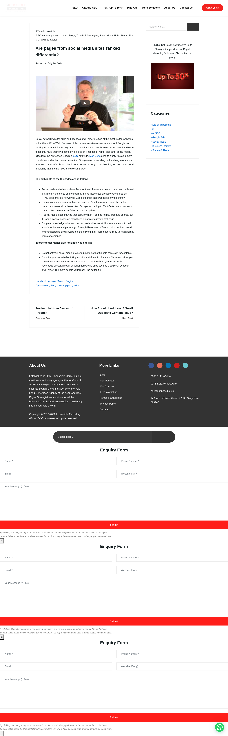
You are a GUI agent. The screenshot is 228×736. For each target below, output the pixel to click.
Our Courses (107, 386)
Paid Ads (132, 7)
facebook (42, 281)
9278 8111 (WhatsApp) (164, 383)
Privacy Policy (108, 403)
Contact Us (186, 7)
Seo (53, 285)
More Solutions (151, 7)
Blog (102, 375)
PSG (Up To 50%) (113, 7)
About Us (169, 7)
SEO (75, 7)
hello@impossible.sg (162, 391)
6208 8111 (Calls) (161, 376)
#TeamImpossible (45, 31)
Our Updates (107, 380)
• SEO (154, 129)
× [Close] (2, 540)
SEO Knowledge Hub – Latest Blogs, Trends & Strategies (67, 35)
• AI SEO (156, 133)
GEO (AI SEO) (90, 7)
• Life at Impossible (161, 124)
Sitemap (104, 409)
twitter (77, 285)
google (52, 281)
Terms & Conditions (111, 398)
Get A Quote (212, 8)
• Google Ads (158, 137)
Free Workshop (108, 392)
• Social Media (158, 141)
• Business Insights (161, 146)
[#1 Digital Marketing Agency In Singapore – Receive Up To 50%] (219, 727)
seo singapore (64, 285)
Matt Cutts (94, 156)
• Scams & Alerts (160, 150)
